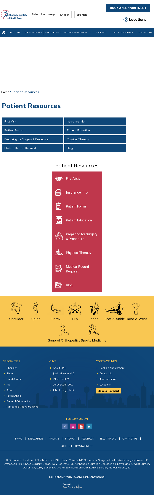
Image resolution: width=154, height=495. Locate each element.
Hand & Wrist (14, 379)
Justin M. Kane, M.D (63, 373)
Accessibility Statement (77, 446)
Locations (137, 19)
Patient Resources (75, 32)
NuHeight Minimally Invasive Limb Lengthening (77, 476)
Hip (8, 384)
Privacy (54, 438)
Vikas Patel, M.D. (62, 379)
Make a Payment (108, 391)
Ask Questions (108, 379)
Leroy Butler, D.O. (63, 384)
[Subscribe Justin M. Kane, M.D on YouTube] (81, 425)
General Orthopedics (19, 401)
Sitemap (70, 438)
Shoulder (12, 367)
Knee (9, 390)
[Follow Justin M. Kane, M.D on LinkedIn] (73, 425)
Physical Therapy (78, 139)
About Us (14, 32)
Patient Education (78, 130)
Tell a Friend (108, 438)
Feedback (87, 438)
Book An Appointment (128, 8)
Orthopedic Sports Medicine (22, 406)
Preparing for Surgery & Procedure (26, 139)
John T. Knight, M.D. (63, 390)
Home (5, 92)
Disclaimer (35, 438)
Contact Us (106, 373)
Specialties (52, 32)
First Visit (10, 121)
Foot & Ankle (14, 395)
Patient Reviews (123, 32)
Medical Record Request (20, 148)
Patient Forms (13, 130)
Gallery (101, 32)
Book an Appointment (112, 367)
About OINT (59, 367)
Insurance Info (76, 121)
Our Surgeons (33, 32)
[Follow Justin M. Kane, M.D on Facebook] (64, 425)
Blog (70, 148)
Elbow (10, 373)
